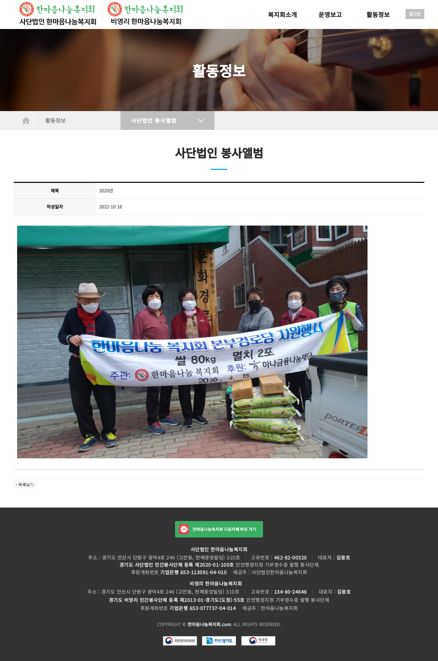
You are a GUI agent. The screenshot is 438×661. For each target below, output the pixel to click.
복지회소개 (282, 14)
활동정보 (378, 14)
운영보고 (330, 14)
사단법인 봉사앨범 (154, 120)
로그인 (415, 14)
